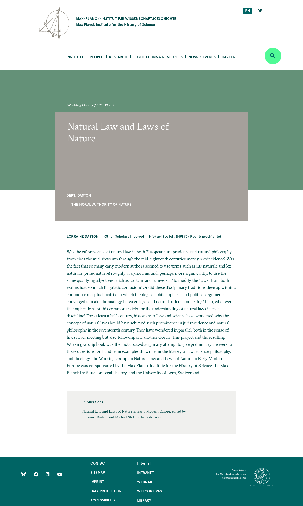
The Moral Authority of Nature (101, 204)
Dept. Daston (79, 195)
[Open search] (273, 56)
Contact (98, 462)
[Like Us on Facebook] (36, 473)
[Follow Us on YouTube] (59, 473)
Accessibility (102, 499)
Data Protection (106, 490)
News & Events (202, 56)
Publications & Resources (158, 56)
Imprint (97, 481)
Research (118, 56)
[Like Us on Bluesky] (23, 473)
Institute (75, 56)
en (247, 10)
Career (229, 56)
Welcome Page (151, 490)
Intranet (145, 472)
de (260, 10)
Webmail (145, 481)
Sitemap (97, 472)
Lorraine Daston (83, 236)
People (96, 56)
